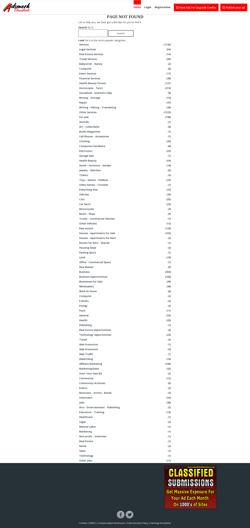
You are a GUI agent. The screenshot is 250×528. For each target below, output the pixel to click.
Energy (125, 305)
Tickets (125, 175)
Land (125, 257)
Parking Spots (125, 252)
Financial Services (125, 78)
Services (125, 44)
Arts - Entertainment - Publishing (125, 407)
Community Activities (125, 383)
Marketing (125, 431)
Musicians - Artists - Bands (125, 392)
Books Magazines (125, 131)
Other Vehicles (125, 223)
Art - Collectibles (125, 126)
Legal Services (125, 49)
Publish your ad (234, 7)
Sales (125, 451)
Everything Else (125, 189)
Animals (125, 122)
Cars (125, 199)
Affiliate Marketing (125, 363)
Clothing (125, 141)
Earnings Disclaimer (160, 523)
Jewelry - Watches (125, 170)
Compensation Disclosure (111, 523)
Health (125, 320)
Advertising (125, 359)
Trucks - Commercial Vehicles (125, 218)
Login (147, 7)
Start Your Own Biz (125, 373)
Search (120, 33)
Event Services (125, 73)
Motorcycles (125, 209)
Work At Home (125, 291)
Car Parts (125, 204)
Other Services (125, 112)
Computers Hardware (125, 146)
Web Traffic (125, 354)
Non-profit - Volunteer (125, 436)
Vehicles (125, 194)
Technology (125, 455)
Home (137, 7)
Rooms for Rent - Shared (125, 243)
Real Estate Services (125, 54)
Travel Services (125, 59)
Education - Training (125, 412)
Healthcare (125, 417)
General (125, 315)
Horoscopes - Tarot (125, 88)
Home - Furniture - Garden (125, 165)
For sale (125, 117)
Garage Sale (125, 155)
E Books (125, 301)
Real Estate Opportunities (125, 330)
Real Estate (125, 441)
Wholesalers (125, 286)
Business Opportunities (125, 276)
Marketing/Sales (125, 368)
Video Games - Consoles (125, 184)
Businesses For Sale (125, 281)
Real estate (125, 228)
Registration (162, 7)
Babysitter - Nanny (125, 64)
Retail (125, 446)
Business (125, 272)
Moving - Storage (125, 97)
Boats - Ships (125, 213)
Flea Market (125, 267)
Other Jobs (125, 460)
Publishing (125, 325)
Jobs (125, 402)
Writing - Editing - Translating (125, 107)
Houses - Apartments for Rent (125, 238)
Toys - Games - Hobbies (125, 180)
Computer (125, 68)
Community (125, 378)
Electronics (125, 151)
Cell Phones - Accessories (125, 136)
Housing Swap (125, 247)
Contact (83, 523)
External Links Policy (137, 523)
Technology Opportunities (125, 334)
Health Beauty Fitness (125, 83)
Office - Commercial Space (125, 262)
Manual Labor (125, 426)
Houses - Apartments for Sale (125, 233)
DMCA (92, 523)
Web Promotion (125, 344)
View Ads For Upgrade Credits (196, 7)
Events (125, 388)
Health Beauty (125, 160)
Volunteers (125, 397)
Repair (125, 102)
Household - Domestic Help (125, 93)
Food (125, 310)
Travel (125, 339)
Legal (125, 421)
